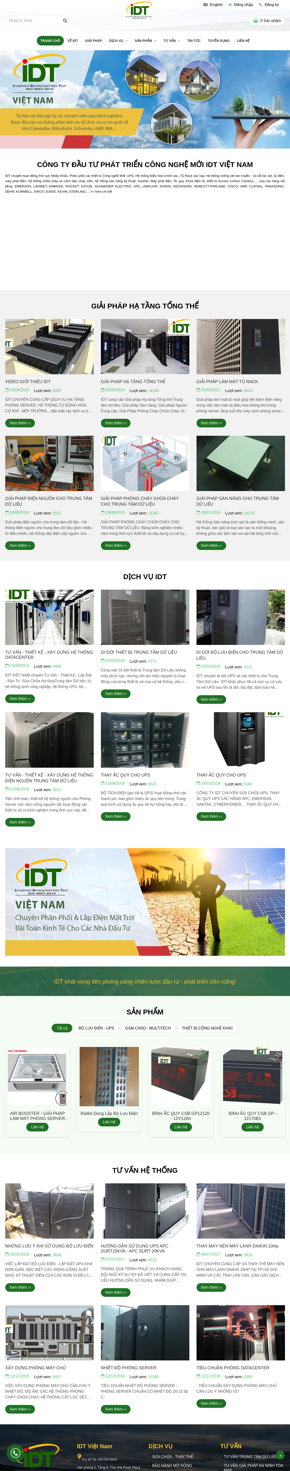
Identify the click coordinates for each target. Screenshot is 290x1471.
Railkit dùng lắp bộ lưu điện (109, 1113)
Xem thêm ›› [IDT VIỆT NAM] (20, 423)
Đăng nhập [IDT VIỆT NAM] (241, 5)
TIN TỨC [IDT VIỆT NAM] (194, 41)
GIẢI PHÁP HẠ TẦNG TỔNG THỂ (133, 381)
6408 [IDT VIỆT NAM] (57, 666)
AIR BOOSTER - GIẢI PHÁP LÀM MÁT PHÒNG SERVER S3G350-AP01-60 (37, 1118)
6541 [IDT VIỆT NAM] (152, 784)
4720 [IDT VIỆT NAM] (152, 1260)
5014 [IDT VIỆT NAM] (248, 391)
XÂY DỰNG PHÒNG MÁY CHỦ (35, 1367)
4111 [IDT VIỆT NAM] (248, 667)
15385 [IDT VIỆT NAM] (153, 1377)
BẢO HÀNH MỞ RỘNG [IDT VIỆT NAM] (172, 1466)
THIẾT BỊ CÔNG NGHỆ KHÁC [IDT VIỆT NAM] (207, 1028)
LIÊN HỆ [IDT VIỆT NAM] (243, 41)
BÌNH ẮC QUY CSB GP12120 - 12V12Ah (181, 1116)
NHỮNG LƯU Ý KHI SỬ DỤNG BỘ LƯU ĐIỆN (49, 1246)
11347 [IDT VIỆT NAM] (153, 513)
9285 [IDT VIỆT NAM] (57, 391)
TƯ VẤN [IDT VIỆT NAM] (170, 41)
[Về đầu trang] (280, 1455)
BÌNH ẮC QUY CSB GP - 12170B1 (252, 1116)
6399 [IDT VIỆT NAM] (248, 1377)
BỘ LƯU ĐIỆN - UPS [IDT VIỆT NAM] (96, 1028)
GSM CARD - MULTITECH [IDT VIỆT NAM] (148, 1028)
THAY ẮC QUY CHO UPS (125, 775)
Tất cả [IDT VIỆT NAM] (62, 1028)
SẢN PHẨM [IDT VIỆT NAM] (144, 41)
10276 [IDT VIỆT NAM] (249, 513)
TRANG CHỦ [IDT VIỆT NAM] (50, 41)
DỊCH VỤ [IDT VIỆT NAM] (116, 41)
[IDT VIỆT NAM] (213, 5)
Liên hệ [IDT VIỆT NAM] (37, 1127)
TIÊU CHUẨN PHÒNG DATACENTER (233, 1367)
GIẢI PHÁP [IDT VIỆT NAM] (93, 41)
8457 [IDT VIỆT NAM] (57, 1377)
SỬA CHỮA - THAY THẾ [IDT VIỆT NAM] (172, 1457)
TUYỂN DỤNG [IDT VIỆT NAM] (219, 41)
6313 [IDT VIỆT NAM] (57, 513)
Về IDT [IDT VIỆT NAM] (72, 41)
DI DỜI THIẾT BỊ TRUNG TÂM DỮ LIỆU (139, 652)
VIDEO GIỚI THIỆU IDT (28, 381)
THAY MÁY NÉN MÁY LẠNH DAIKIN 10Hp (238, 1246)
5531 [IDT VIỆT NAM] (57, 790)
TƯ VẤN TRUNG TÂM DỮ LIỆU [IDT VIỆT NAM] (251, 1457)
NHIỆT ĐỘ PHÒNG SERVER (129, 1367)
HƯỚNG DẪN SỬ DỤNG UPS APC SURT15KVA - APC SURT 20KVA (135, 1248)
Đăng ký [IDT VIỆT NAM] (269, 5)
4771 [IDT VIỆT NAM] (152, 661)
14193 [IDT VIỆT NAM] (153, 391)
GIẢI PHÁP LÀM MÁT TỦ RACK (227, 381)
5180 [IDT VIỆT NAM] (248, 784)
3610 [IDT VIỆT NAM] (248, 1255)
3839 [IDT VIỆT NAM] (57, 1255)
